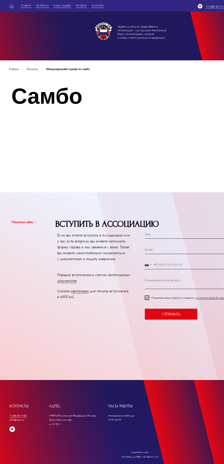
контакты (97, 5)
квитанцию (80, 291)
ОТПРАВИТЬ (171, 314)
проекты (81, 5)
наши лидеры (62, 5)
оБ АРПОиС (42, 5)
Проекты (32, 69)
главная (26, 5)
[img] (103, 31)
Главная (13, 69)
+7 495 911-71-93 (18, 415)
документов (67, 281)
